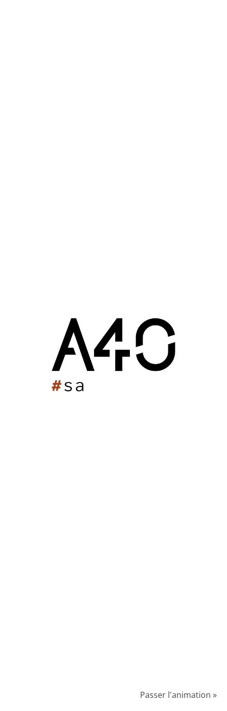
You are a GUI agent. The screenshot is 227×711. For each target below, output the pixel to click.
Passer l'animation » (178, 694)
